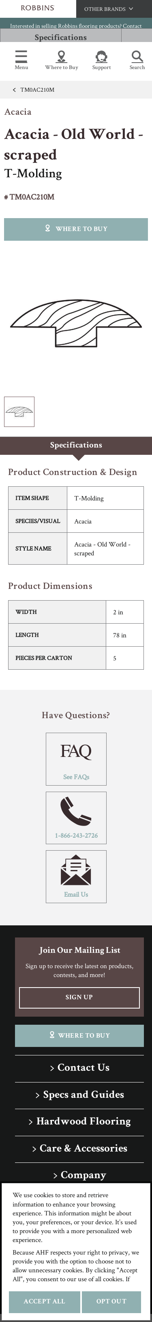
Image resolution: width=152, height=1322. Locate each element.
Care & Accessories (83, 1149)
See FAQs (76, 759)
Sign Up (79, 997)
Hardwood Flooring (83, 1122)
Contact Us (83, 1068)
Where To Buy (79, 1035)
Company (83, 1176)
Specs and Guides (83, 1095)
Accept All (44, 1302)
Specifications (61, 38)
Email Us (76, 877)
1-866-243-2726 (76, 818)
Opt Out (111, 1302)
